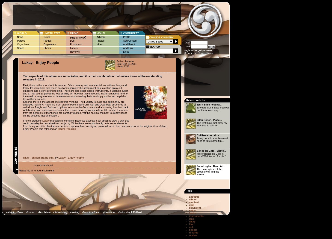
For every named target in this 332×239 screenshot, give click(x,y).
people (193, 229)
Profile (126, 37)
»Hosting (74, 212)
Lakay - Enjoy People (71, 157)
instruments (196, 216)
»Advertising (60, 212)
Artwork (101, 37)
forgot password (204, 50)
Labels (73, 48)
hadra (192, 213)
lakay (192, 221)
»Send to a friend (91, 212)
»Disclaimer (44, 212)
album (192, 199)
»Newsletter (109, 212)
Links (126, 51)
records (193, 232)
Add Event (129, 44)
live (191, 224)
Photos (100, 40)
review (193, 235)
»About (10, 212)
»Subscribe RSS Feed (130, 212)
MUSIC (74, 33)
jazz (191, 218)
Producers (76, 44)
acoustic (194, 196)
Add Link (128, 48)
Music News (79, 37)
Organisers (23, 44)
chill (191, 205)
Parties (21, 40)
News (20, 37)
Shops (20, 48)
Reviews (75, 51)
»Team (19, 212)
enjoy (192, 210)
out (191, 227)
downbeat (195, 207)
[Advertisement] (97, 15)
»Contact (31, 212)
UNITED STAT (52, 33)
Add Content (130, 40)
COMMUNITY (131, 33)
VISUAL (101, 33)
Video (100, 44)
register (189, 50)
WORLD (22, 33)
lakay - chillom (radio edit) (38, 157)
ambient (194, 202)
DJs (72, 40)
